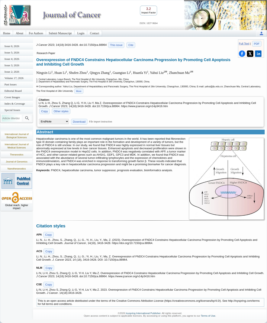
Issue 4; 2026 (11, 58)
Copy (44, 111)
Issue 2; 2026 (11, 71)
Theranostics (16, 154)
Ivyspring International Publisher (143, 313)
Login (80, 33)
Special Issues (12, 110)
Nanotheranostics (16, 168)
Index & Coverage (14, 103)
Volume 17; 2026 (13, 78)
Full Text (244, 43)
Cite (130, 45)
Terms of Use (208, 315)
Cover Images (12, 97)
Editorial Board (13, 90)
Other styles (61, 111)
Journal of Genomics (17, 161)
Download (79, 121)
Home (6, 33)
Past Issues (10, 84)
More (78, 91)
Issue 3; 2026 (11, 65)
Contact (94, 33)
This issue (116, 45)
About (19, 33)
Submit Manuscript (60, 33)
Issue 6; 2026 (11, 46)
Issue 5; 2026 (11, 52)
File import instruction (100, 121)
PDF (257, 43)
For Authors (36, 33)
